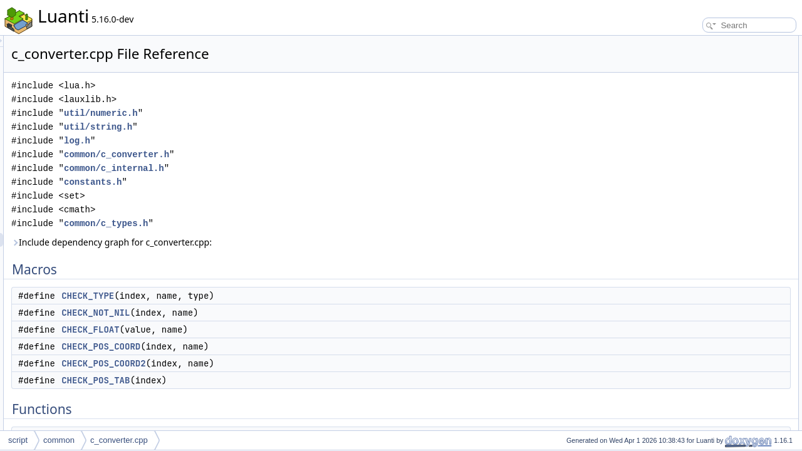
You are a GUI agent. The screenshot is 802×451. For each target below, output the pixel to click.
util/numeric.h (257, 113)
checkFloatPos (697, 401)
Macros (674, 42)
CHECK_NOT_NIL (252, 312)
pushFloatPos (695, 387)
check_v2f (689, 332)
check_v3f (689, 359)
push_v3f (687, 221)
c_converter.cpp (119, 440)
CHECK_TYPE (244, 295)
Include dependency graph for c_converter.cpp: (268, 242)
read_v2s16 (692, 249)
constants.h (249, 182)
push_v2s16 (692, 263)
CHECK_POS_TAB (252, 380)
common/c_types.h (263, 223)
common (59, 440)
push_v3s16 (692, 414)
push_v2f (687, 235)
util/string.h (255, 127)
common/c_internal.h (271, 168)
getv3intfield (692, 208)
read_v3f (687, 345)
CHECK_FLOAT (247, 329)
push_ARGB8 (695, 373)
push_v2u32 (692, 290)
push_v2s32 (692, 276)
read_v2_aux (694, 194)
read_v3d (688, 152)
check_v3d (690, 166)
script (18, 440)
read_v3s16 (692, 428)
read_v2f (687, 318)
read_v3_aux (694, 180)
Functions (678, 139)
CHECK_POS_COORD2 (260, 363)
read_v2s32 (692, 304)
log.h (234, 141)
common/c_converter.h (273, 154)
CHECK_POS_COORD (257, 346)
